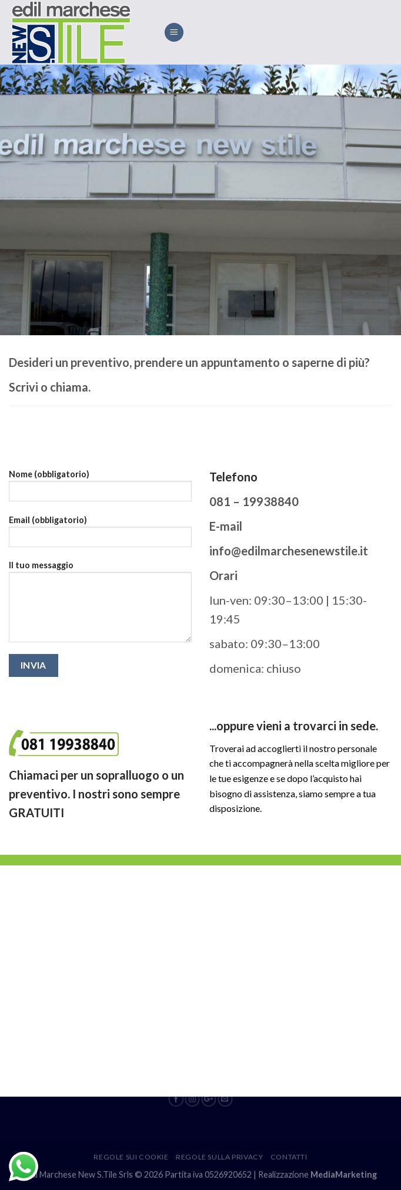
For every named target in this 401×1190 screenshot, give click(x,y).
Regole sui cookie (130, 1156)
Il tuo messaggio (100, 605)
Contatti (289, 1156)
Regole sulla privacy (219, 1156)
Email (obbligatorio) (100, 535)
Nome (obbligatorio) (100, 489)
